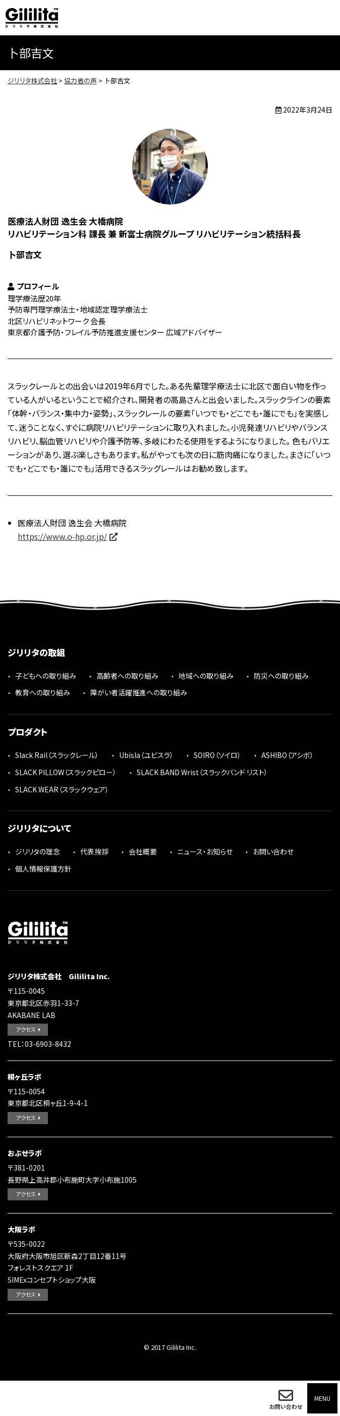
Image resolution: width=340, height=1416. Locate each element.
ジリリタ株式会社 (32, 18)
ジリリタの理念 (37, 851)
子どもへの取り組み (45, 676)
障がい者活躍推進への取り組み (138, 692)
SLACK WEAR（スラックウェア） (62, 789)
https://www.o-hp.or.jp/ (62, 536)
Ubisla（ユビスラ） (146, 755)
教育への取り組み (42, 692)
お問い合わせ (285, 1406)
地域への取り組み (206, 676)
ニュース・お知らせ (205, 851)
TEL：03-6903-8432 (39, 1044)
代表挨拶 (94, 851)
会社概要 (143, 851)
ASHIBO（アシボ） (287, 755)
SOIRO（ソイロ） (217, 755)
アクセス (26, 1029)
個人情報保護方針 (43, 869)
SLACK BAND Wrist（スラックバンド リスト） (202, 772)
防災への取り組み (281, 676)
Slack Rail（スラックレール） (57, 755)
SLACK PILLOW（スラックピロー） (66, 772)
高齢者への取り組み (127, 676)
